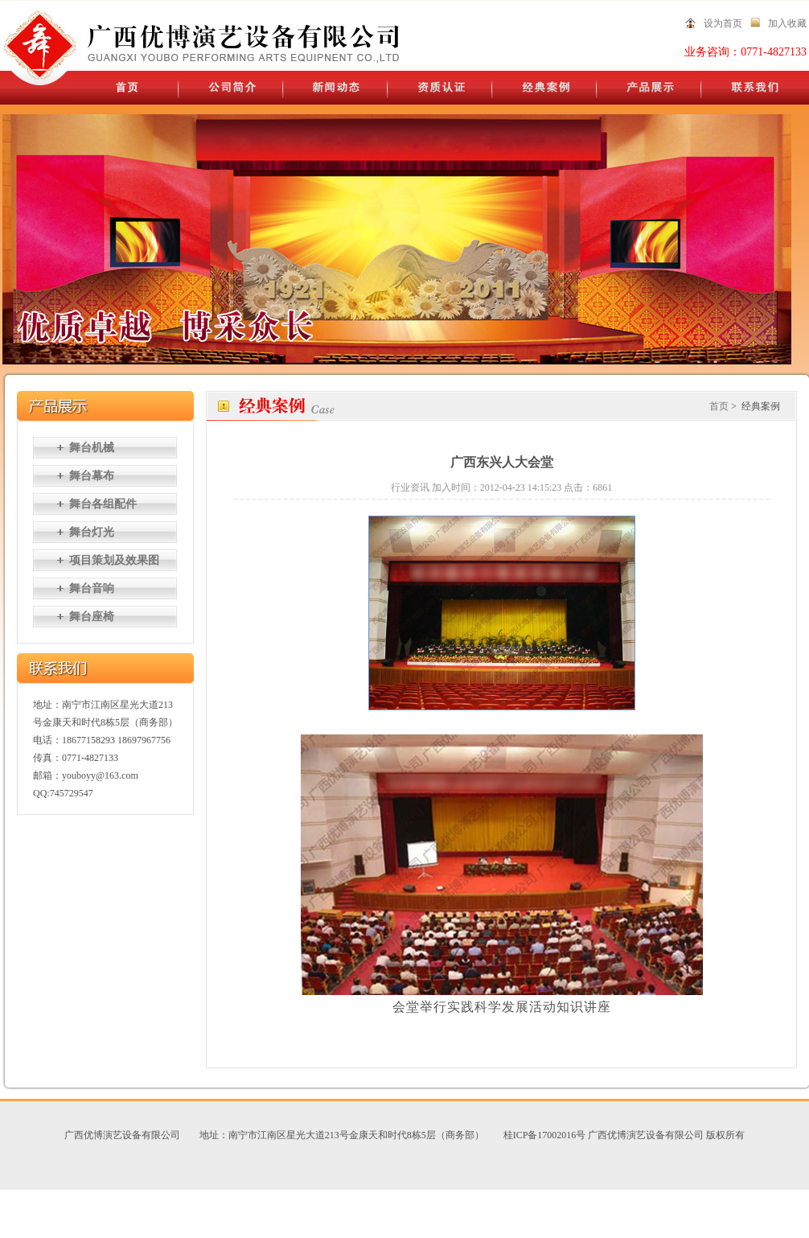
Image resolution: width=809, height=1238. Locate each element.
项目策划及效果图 (114, 560)
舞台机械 (91, 448)
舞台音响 (91, 588)
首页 (719, 406)
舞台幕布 (91, 476)
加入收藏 (787, 23)
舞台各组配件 (103, 504)
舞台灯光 (91, 532)
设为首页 (723, 23)
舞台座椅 (91, 617)
